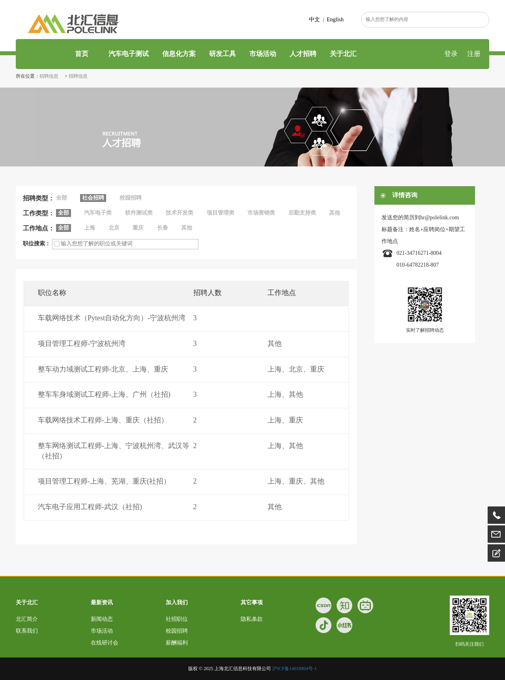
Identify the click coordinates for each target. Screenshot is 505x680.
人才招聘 (303, 54)
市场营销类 (261, 213)
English (335, 19)
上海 (89, 228)
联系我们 (27, 631)
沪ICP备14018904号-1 (294, 668)
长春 (162, 228)
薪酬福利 (177, 643)
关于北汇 (343, 54)
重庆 (138, 228)
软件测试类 (139, 213)
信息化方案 (179, 54)
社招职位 (177, 619)
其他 (334, 213)
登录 (451, 54)
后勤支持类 (302, 213)
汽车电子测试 (128, 54)
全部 (61, 198)
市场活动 (262, 54)
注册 (474, 54)
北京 (114, 228)
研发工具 (222, 54)
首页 (81, 54)
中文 (314, 19)
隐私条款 (252, 619)
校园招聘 (131, 198)
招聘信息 (49, 76)
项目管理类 (220, 213)
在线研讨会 (104, 643)
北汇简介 (27, 619)
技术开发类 (179, 213)
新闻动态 (102, 619)
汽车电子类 (98, 213)
